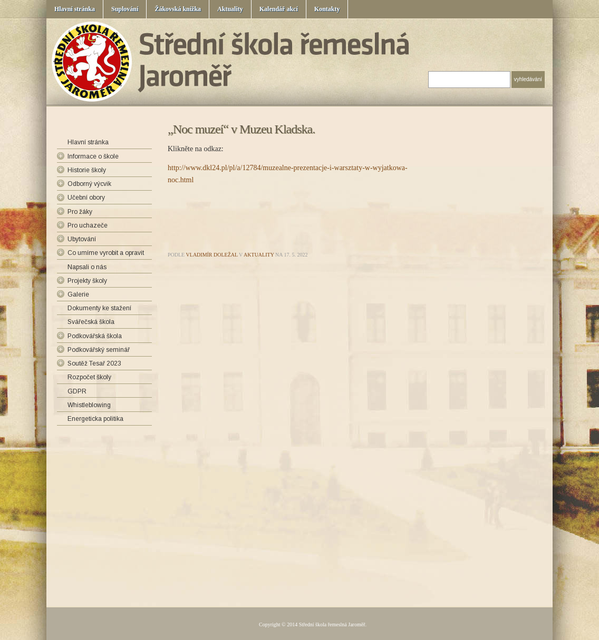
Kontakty (327, 9)
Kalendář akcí (278, 9)
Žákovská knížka (177, 9)
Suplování (124, 9)
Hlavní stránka (74, 9)
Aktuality (230, 9)
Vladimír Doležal (212, 255)
